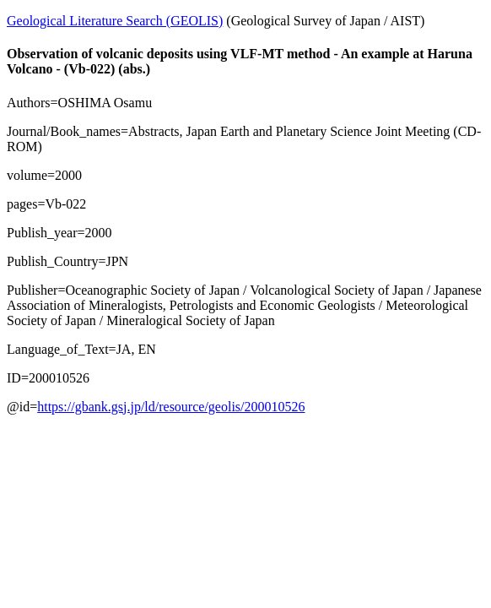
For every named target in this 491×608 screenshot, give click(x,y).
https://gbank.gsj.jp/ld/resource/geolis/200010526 (171, 406)
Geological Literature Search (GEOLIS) (115, 21)
